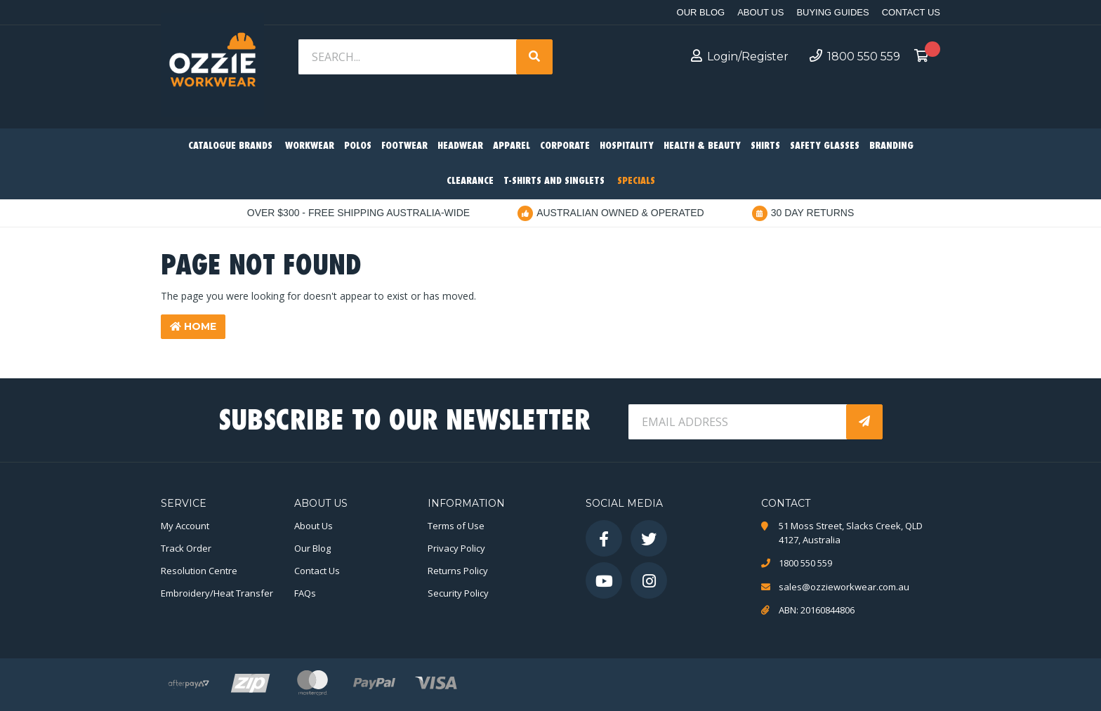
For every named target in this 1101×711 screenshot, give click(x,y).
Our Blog (701, 12)
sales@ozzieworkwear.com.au (844, 586)
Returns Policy (458, 570)
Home (193, 326)
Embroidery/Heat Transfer (217, 593)
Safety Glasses (824, 146)
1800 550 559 (855, 56)
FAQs (305, 593)
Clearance (470, 181)
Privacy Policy (456, 548)
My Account (185, 525)
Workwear (309, 146)
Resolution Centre (199, 570)
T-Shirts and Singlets (554, 181)
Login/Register (740, 56)
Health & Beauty (702, 146)
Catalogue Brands (230, 146)
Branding (891, 146)
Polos (357, 146)
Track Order (186, 548)
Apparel (511, 146)
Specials (636, 181)
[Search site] (534, 56)
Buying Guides (832, 12)
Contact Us (911, 12)
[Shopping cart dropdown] (925, 56)
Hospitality (627, 146)
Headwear (460, 146)
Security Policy (458, 593)
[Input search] (408, 56)
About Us (760, 12)
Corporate (565, 146)
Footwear (404, 146)
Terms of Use (456, 525)
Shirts (765, 146)
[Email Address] (738, 421)
